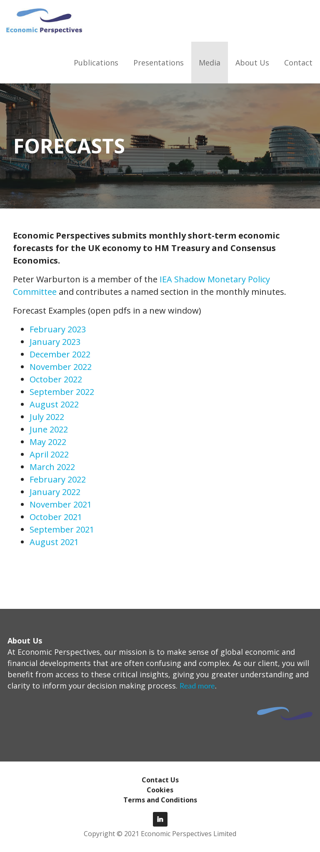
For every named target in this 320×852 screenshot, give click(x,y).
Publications (96, 63)
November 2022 (61, 366)
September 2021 (62, 529)
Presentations (158, 63)
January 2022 (55, 492)
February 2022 (58, 479)
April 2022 (49, 454)
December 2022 (60, 354)
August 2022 (54, 404)
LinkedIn (160, 819)
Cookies (160, 789)
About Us (252, 63)
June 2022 (49, 429)
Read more (197, 685)
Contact (298, 63)
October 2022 (56, 379)
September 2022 (62, 391)
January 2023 (55, 341)
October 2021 (56, 517)
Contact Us (160, 779)
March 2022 (52, 466)
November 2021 (61, 504)
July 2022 (47, 416)
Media (209, 63)
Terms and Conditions (160, 799)
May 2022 (48, 441)
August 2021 (54, 542)
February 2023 (58, 329)
